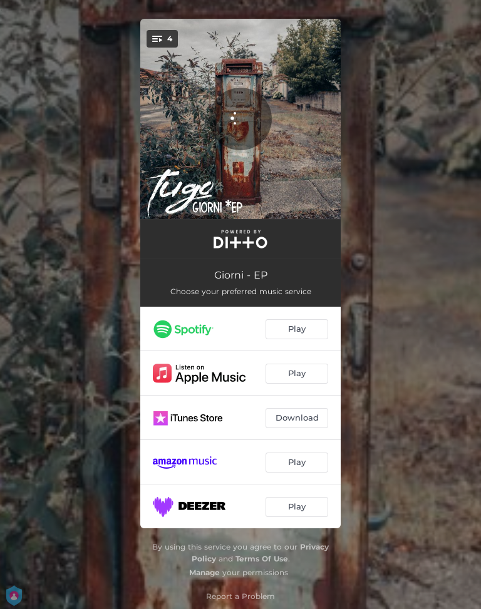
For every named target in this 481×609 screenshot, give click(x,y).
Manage (204, 572)
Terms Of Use (261, 558)
